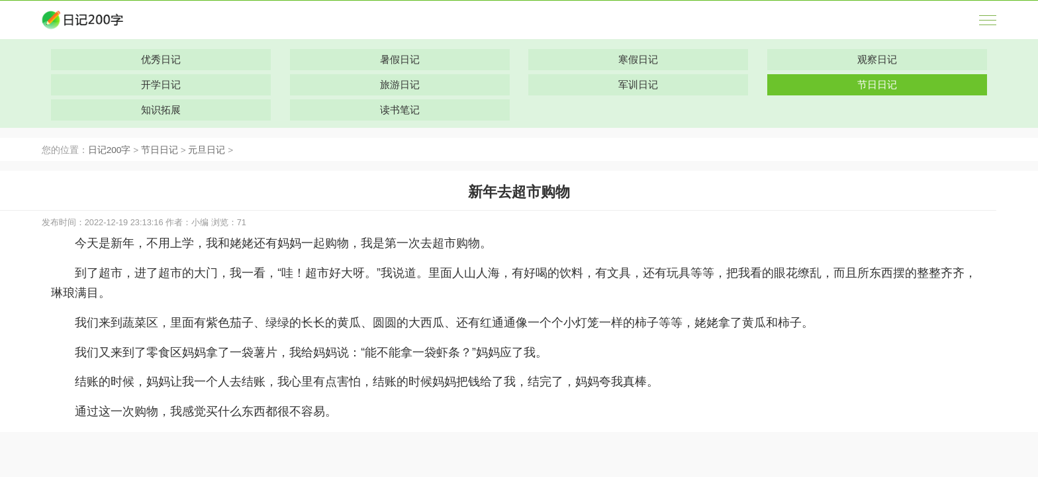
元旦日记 (206, 150)
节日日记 (159, 150)
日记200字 (109, 150)
